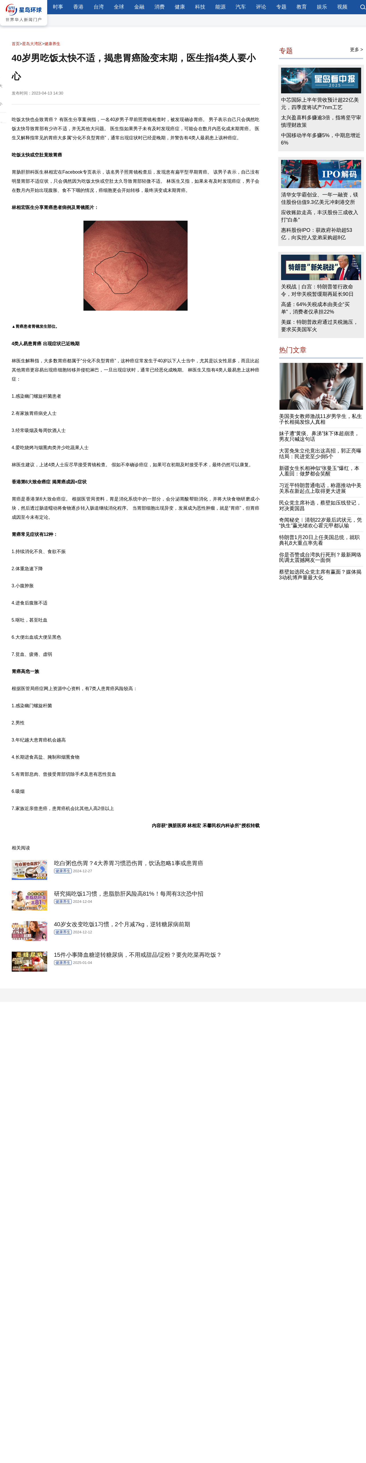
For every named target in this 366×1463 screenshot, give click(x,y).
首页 (16, 43)
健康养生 (52, 43)
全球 (119, 7)
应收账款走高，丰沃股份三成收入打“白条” (319, 216)
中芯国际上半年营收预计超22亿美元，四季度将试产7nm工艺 (320, 103)
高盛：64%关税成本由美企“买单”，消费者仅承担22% (315, 308)
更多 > (356, 49)
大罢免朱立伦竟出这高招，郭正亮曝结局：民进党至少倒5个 (320, 453)
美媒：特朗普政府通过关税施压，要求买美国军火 (319, 325)
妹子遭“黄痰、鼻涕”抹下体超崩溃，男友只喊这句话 (319, 436)
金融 (139, 7)
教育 (302, 7)
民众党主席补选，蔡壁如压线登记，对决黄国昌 (320, 505)
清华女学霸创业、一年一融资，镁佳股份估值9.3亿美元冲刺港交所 (319, 198)
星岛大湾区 (32, 43)
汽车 (241, 7)
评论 (261, 7)
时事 (58, 7)
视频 (342, 7)
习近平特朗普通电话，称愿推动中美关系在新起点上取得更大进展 (320, 488)
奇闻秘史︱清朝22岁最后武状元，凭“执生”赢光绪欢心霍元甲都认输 (320, 522)
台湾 (99, 7)
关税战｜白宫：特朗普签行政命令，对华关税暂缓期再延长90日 (317, 290)
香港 (78, 7)
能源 (220, 7)
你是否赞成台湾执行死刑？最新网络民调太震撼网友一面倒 (320, 557)
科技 (200, 7)
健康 (180, 7)
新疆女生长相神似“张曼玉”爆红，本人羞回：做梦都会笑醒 (319, 471)
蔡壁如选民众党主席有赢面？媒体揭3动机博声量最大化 (320, 574)
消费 (159, 7)
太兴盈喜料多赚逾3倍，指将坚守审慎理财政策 (321, 121)
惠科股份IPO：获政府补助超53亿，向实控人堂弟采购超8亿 (316, 233)
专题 (281, 7)
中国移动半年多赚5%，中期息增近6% (321, 139)
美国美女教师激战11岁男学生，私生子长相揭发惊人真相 (320, 419)
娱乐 (322, 7)
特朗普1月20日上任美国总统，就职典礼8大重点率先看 (319, 540)
